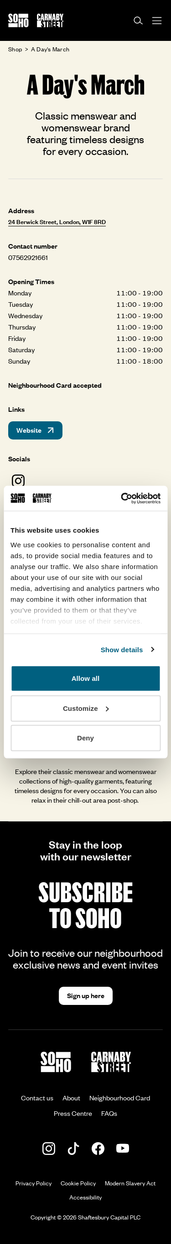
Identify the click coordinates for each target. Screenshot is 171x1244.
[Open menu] (157, 20)
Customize (86, 708)
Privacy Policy (34, 1183)
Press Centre (73, 1113)
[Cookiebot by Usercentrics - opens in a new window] (122, 498)
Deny (85, 738)
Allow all (86, 678)
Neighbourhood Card (119, 1097)
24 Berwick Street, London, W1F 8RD (57, 222)
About (71, 1097)
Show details (122, 649)
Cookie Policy (78, 1183)
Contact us (37, 1097)
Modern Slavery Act (130, 1183)
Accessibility (85, 1197)
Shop (15, 49)
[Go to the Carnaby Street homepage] (50, 20)
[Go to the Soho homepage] (18, 20)
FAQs (109, 1113)
